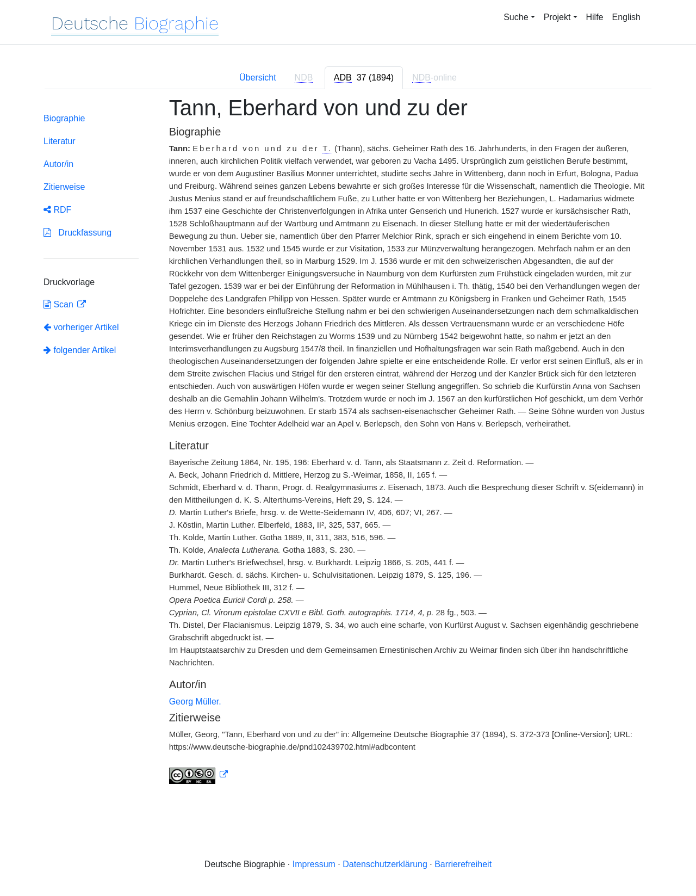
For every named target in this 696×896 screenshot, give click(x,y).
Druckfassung (77, 232)
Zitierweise (64, 186)
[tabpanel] (348, 446)
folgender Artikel (80, 350)
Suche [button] (516, 17)
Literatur (60, 141)
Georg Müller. (195, 701)
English (626, 17)
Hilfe (595, 17)
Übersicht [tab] (257, 77)
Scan (60, 304)
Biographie (64, 118)
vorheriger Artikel (81, 327)
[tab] (364, 77)
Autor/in (58, 164)
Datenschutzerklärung (385, 864)
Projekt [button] (557, 17)
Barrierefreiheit (463, 864)
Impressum (314, 864)
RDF (57, 209)
